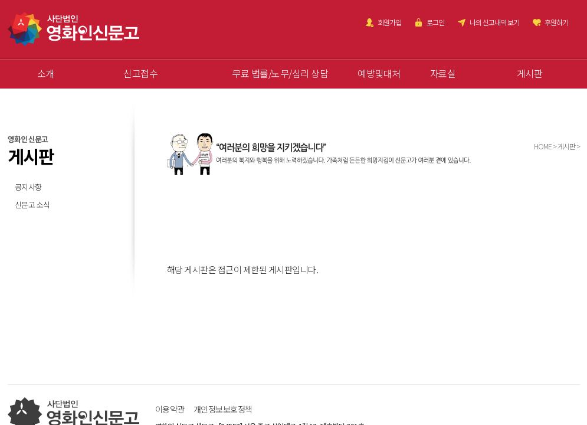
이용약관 (170, 409)
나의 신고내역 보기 (494, 22)
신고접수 (140, 73)
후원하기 (556, 22)
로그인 (435, 22)
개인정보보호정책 (223, 409)
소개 (45, 73)
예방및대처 (379, 73)
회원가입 (389, 22)
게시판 (530, 73)
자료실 (443, 73)
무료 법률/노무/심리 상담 (280, 73)
